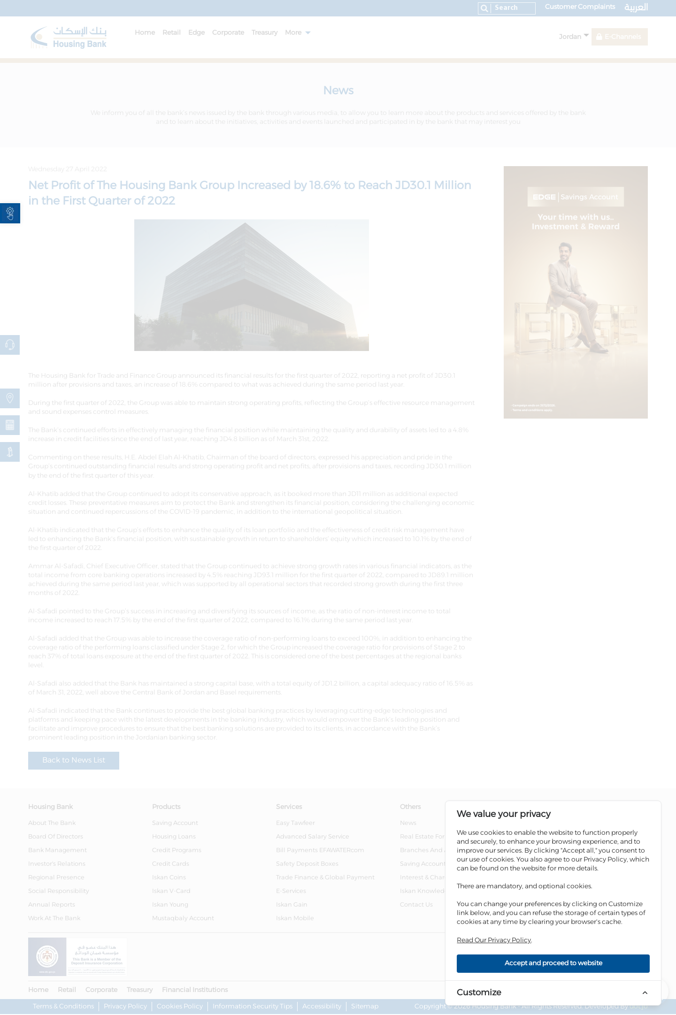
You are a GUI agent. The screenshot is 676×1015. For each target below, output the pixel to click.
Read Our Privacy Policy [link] (494, 940)
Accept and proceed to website (553, 963)
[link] (10, 213)
